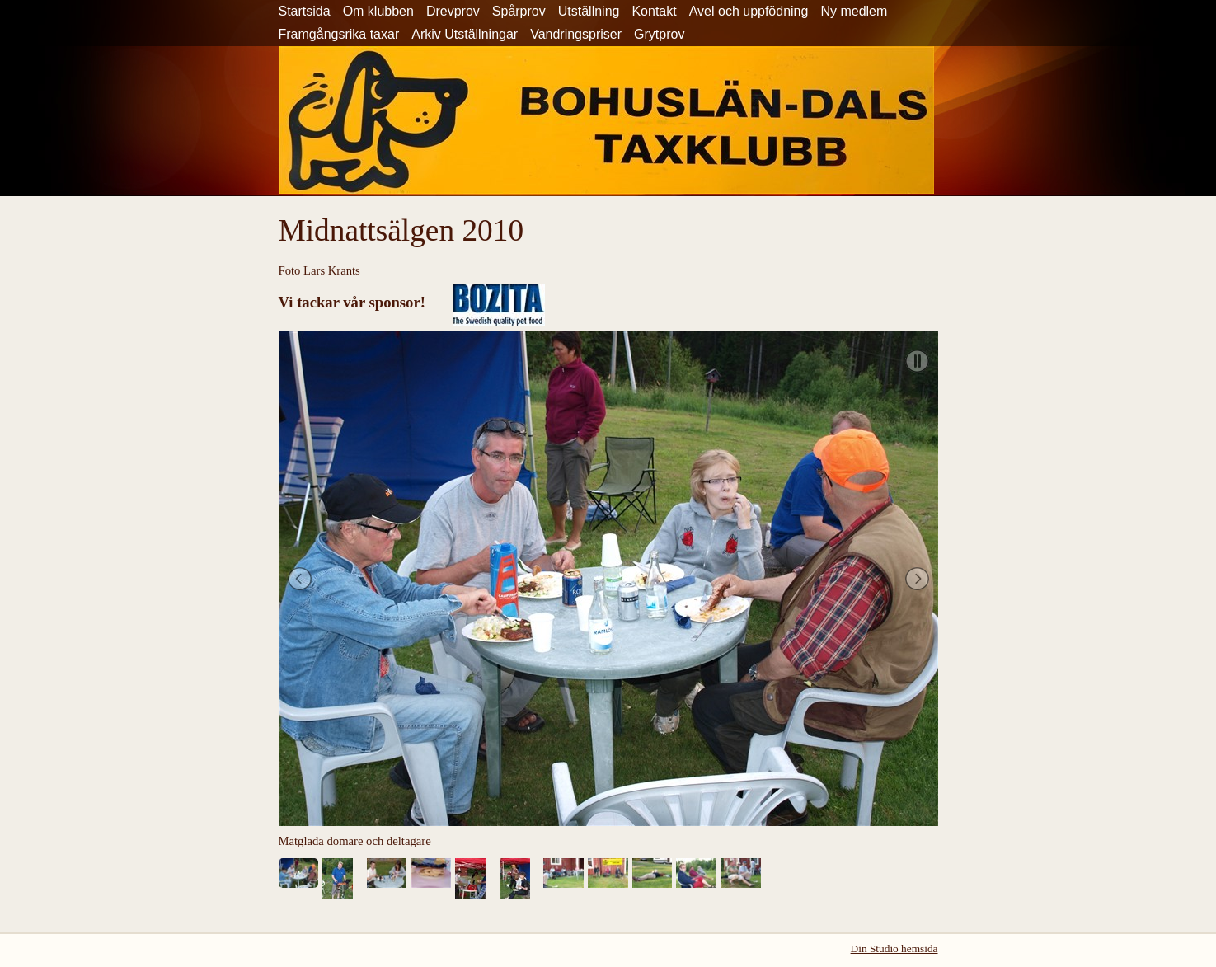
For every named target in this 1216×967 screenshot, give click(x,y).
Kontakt (653, 11)
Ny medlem (853, 11)
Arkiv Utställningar (464, 34)
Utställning (589, 11)
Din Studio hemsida (894, 948)
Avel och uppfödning (749, 11)
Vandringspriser (576, 34)
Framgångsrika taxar (339, 34)
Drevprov (453, 11)
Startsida (305, 11)
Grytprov (659, 34)
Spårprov (519, 11)
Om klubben (378, 11)
